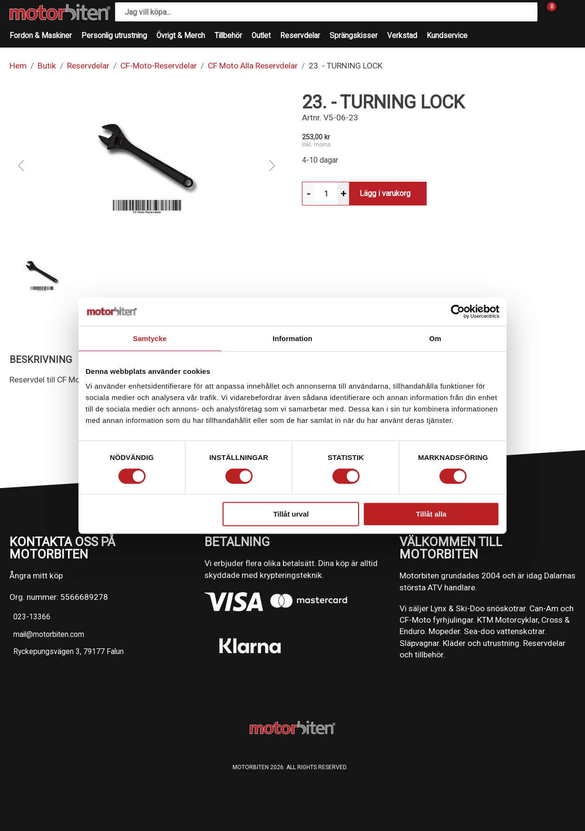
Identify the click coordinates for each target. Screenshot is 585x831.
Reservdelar (300, 35)
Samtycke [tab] (150, 338)
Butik (47, 65)
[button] (146, 165)
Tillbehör (228, 35)
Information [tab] (292, 338)
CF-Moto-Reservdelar (158, 65)
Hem (18, 65)
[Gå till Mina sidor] (565, 12)
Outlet (261, 35)
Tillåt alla (431, 514)
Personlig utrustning (114, 35)
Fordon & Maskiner (41, 35)
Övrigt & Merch (180, 35)
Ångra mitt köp (36, 575)
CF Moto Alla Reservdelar (253, 65)
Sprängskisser (354, 35)
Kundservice (447, 35)
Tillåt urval (291, 514)
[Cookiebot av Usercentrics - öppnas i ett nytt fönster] (457, 311)
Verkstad (402, 35)
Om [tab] (435, 338)
